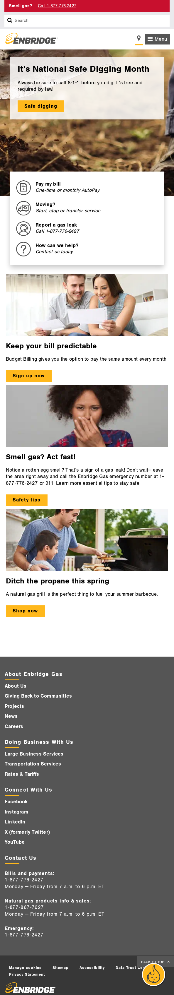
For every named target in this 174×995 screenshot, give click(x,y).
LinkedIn (15, 822)
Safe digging (40, 106)
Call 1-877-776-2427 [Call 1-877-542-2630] (57, 6)
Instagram (16, 812)
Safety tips (26, 500)
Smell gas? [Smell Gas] (20, 6)
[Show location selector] (139, 40)
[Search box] (10, 21)
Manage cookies (25, 967)
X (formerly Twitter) (27, 832)
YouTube (15, 842)
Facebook (16, 802)
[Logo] (29, 39)
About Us (16, 686)
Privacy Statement (27, 974)
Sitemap (61, 967)
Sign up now (29, 376)
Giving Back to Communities (38, 696)
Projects (14, 706)
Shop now (25, 611)
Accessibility (92, 967)
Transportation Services (33, 764)
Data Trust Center (133, 967)
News (11, 716)
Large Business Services (34, 754)
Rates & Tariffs (22, 774)
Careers (14, 726)
